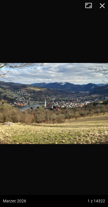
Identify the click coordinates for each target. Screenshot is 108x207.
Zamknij (102, 6)
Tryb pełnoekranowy (90, 6)
